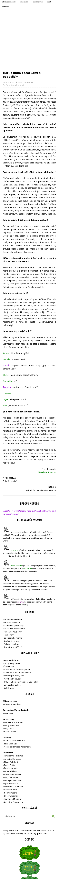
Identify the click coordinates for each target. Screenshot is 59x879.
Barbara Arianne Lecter (14, 705)
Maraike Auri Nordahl (13, 687)
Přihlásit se (8, 859)
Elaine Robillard (11, 726)
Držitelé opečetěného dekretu (9, 2)
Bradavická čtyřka (12, 587)
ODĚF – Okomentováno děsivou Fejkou (21, 646)
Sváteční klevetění (12, 605)
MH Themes (47, 870)
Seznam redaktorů (24, 2)
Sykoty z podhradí (12, 608)
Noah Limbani (10, 757)
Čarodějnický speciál (15, 50)
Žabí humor (9, 652)
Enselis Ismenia (11, 732)
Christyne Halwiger (12, 739)
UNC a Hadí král (6, 6)
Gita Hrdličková (11, 735)
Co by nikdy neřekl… (13, 628)
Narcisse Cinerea (25, 47)
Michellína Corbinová (13, 751)
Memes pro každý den (14, 640)
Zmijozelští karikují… (13, 649)
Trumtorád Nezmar (12, 763)
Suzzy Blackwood (12, 760)
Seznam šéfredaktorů (38, 2)
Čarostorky (9, 631)
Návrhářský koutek (12, 643)
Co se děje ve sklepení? (14, 593)
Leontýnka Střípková (13, 745)
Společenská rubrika (13, 602)
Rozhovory (9, 599)
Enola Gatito (9, 729)
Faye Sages (9, 678)
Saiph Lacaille (10, 696)
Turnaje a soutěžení (12, 611)
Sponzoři (49, 2)
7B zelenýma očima (13, 584)
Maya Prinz (9, 693)
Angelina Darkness (12, 723)
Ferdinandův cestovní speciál (17, 634)
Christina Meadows (12, 668)
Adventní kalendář (12, 625)
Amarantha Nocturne (13, 720)
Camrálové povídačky (13, 590)
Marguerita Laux (11, 690)
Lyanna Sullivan (11, 748)
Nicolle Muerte (10, 754)
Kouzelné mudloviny (13, 596)
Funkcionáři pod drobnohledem (18, 637)
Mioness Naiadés (12, 708)
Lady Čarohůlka (11, 742)
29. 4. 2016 (9, 47)
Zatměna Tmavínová (13, 766)
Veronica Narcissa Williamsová (17, 711)
